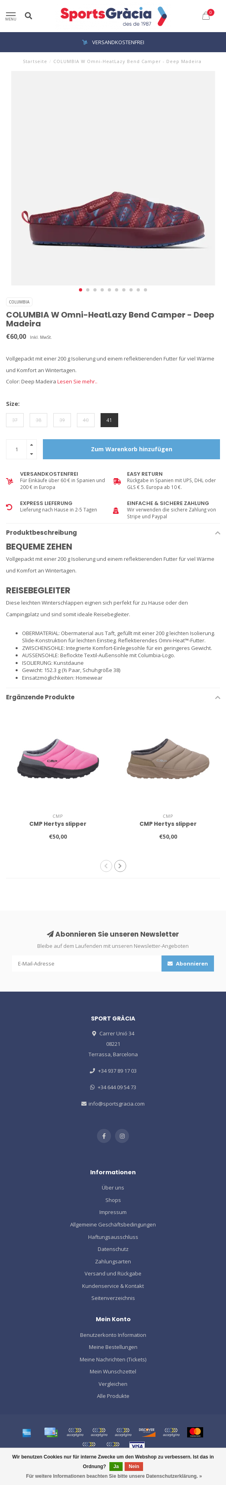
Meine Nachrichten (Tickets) (113, 1359)
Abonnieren (187, 963)
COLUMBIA (19, 302)
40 (86, 420)
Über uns (113, 1187)
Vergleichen (113, 1383)
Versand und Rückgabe (113, 1273)
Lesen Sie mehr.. (77, 381)
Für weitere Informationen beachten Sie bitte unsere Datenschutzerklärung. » (114, 1476)
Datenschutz (113, 1249)
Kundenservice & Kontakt (113, 1285)
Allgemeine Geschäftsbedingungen (113, 1224)
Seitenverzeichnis (113, 1298)
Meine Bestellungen (113, 1347)
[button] (80, 289)
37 (15, 420)
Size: (13, 403)
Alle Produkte (113, 1395)
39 (62, 420)
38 (38, 420)
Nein (134, 1466)
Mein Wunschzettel (113, 1371)
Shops (113, 1200)
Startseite (35, 61)
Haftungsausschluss (113, 1237)
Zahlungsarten (113, 1261)
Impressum (113, 1212)
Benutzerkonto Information (113, 1334)
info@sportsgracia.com (117, 1103)
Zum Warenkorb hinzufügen (131, 449)
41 (109, 420)
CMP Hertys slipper (58, 824)
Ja (116, 1466)
